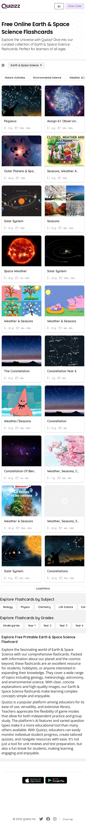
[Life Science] (65, 607)
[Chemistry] (44, 607)
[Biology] (8, 607)
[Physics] (25, 607)
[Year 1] (31, 625)
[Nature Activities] (15, 78)
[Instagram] (55, 819)
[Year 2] (47, 625)
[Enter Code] (74, 6)
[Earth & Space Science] (26, 65)
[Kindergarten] (11, 625)
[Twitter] (41, 819)
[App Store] (33, 780)
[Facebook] (48, 819)
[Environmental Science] (47, 78)
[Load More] (43, 588)
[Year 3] (63, 625)
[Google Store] (56, 780)
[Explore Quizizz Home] (11, 6)
